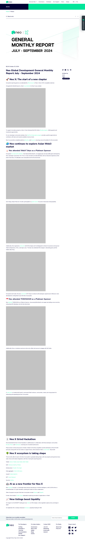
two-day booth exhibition (17, 154)
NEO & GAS (34, 528)
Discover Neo (32, 2)
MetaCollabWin (13, 474)
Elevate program (44, 130)
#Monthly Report (66, 78)
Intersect (11, 465)
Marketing (46, 528)
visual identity (27, 86)
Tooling (20, 527)
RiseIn (11, 444)
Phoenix (35, 492)
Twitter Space (19, 495)
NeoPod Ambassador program (34, 135)
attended (10, 302)
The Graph (19, 468)
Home (7, 11)
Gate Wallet (19, 462)
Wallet (32, 530)
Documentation (22, 532)
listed (28, 503)
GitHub (20, 533)
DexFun (15, 465)
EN (73, 2)
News (62, 2)
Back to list (10, 16)
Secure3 (33, 140)
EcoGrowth (46, 530)
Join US (45, 527)
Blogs (32, 532)
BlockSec (27, 140)
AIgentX (41, 492)
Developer (48, 2)
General (45, 532)
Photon (19, 465)
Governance (41, 2)
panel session (35, 201)
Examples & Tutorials (21, 529)
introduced (27, 507)
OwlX (15, 471)
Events (33, 533)
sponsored (23, 294)
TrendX (14, 468)
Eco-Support (56, 2)
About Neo (59, 527)
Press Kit (58, 528)
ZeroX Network (12, 477)
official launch (31, 83)
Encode (7, 444)
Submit (73, 517)
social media (46, 449)
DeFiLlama (19, 471)
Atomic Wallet (13, 462)
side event (22, 246)
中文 (77, 1)
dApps (67, 2)
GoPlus (12, 480)
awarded (10, 487)
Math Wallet (25, 462)
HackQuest (17, 444)
